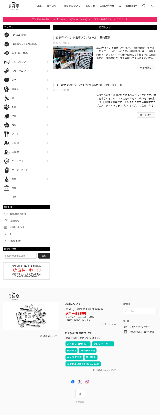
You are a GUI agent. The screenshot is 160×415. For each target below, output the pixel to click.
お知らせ (90, 6)
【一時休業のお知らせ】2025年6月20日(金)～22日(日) (89, 85)
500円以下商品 (20, 53)
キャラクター (19, 161)
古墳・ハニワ (19, 71)
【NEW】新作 (19, 35)
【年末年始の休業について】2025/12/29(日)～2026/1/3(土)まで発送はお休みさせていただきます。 (80, 19)
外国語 (15, 143)
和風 (14, 125)
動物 (14, 107)
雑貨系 (15, 89)
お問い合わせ (107, 6)
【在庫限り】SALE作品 (24, 44)
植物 (14, 116)
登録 (44, 255)
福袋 (14, 188)
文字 (14, 80)
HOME (38, 6)
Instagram (131, 6)
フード (15, 134)
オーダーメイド (20, 170)
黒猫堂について (72, 6)
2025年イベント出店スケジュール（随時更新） (84, 37)
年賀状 (15, 152)
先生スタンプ (19, 62)
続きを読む (146, 67)
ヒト (14, 98)
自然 (14, 197)
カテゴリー (53, 6)
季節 (14, 179)
